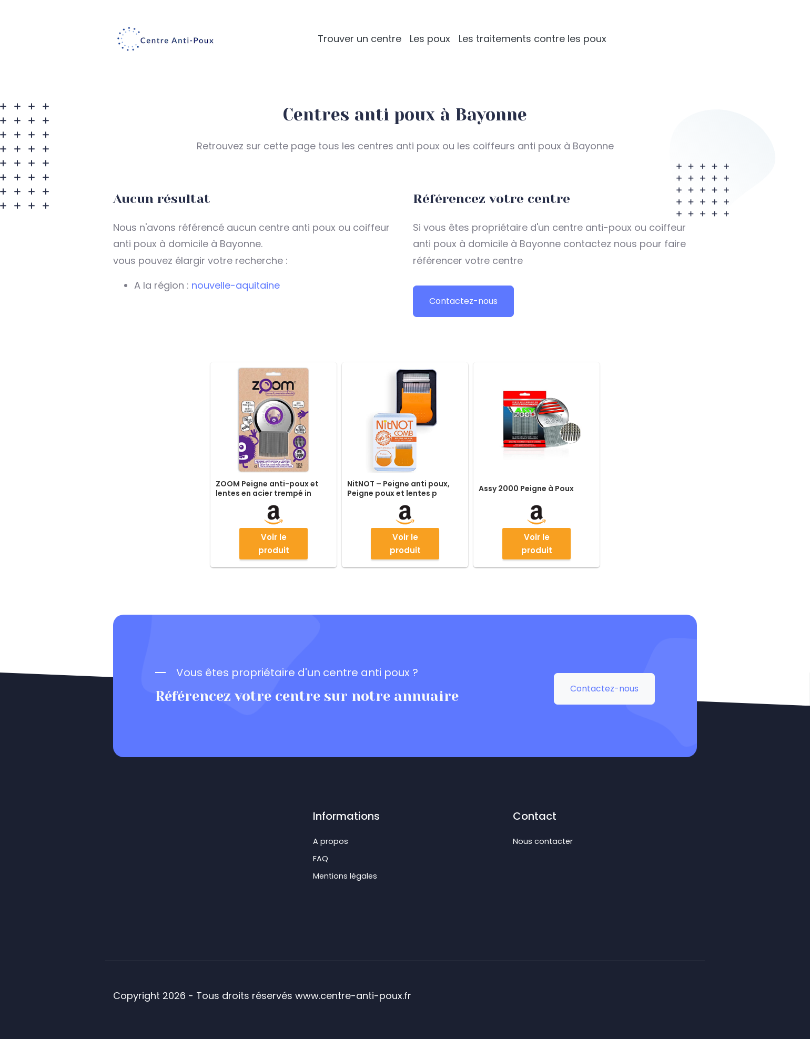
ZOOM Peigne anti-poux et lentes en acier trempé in (267, 488)
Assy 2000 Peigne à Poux (526, 488)
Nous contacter (543, 841)
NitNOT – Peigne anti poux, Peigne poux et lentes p (398, 488)
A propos (330, 841)
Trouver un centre (359, 38)
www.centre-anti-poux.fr (353, 995)
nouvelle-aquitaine (235, 285)
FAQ (320, 858)
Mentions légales (345, 876)
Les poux (430, 38)
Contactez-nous (463, 301)
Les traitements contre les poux (532, 38)
